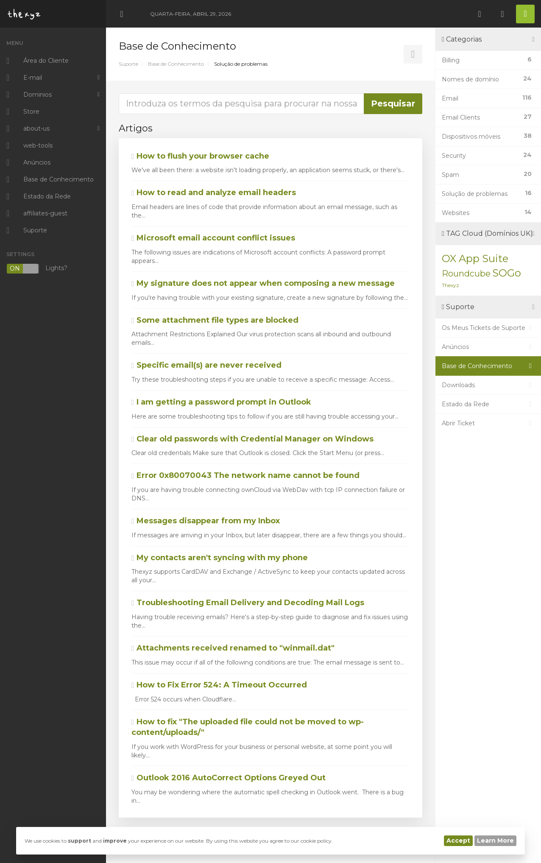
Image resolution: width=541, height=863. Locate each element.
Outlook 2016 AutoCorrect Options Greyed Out (228, 777)
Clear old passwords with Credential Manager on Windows (252, 439)
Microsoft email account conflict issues (213, 238)
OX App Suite (475, 258)
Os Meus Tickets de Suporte (488, 328)
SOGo (506, 273)
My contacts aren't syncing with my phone (219, 557)
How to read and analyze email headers (213, 192)
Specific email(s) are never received (206, 365)
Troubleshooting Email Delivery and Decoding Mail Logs (247, 602)
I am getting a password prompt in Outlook (221, 402)
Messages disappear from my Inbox (205, 520)
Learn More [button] (495, 840)
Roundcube (466, 273)
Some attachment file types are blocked (214, 320)
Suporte (128, 64)
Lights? (36, 268)
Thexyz (450, 285)
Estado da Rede (488, 404)
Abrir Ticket (488, 423)
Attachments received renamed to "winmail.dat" (233, 648)
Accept (458, 840)
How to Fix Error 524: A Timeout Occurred (219, 685)
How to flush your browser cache (200, 156)
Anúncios (488, 347)
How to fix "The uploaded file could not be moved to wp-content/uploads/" (247, 727)
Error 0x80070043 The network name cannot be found (245, 475)
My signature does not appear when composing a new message (263, 283)
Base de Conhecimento (176, 64)
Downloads (488, 385)
